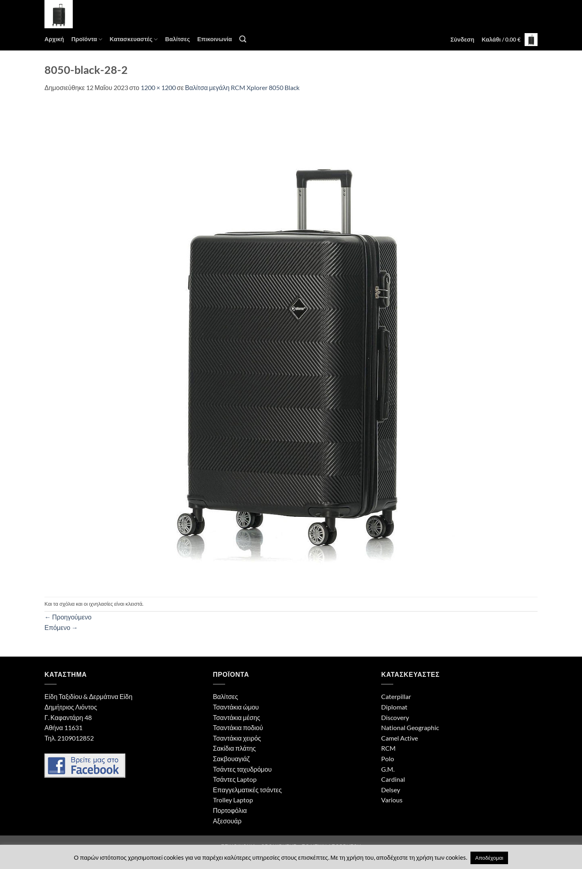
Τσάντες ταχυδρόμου (242, 769)
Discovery (395, 717)
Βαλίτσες (177, 39)
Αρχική (54, 39)
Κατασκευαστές (134, 39)
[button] (462, 39)
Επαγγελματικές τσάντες (247, 789)
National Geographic (410, 727)
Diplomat (394, 707)
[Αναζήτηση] (242, 39)
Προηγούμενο (67, 617)
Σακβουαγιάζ (231, 758)
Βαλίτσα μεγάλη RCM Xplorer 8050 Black (242, 87)
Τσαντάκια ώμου (236, 707)
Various (392, 800)
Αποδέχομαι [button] (489, 857)
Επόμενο (61, 627)
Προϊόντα (86, 39)
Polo (387, 758)
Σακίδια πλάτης (234, 748)
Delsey (390, 789)
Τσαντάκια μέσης (236, 717)
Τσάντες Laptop (235, 779)
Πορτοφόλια (230, 810)
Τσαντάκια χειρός (237, 738)
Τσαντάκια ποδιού (238, 727)
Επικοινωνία (214, 39)
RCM (388, 748)
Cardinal (393, 779)
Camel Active (399, 738)
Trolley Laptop (233, 800)
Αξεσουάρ (227, 821)
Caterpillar (396, 696)
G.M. (387, 769)
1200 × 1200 (158, 87)
